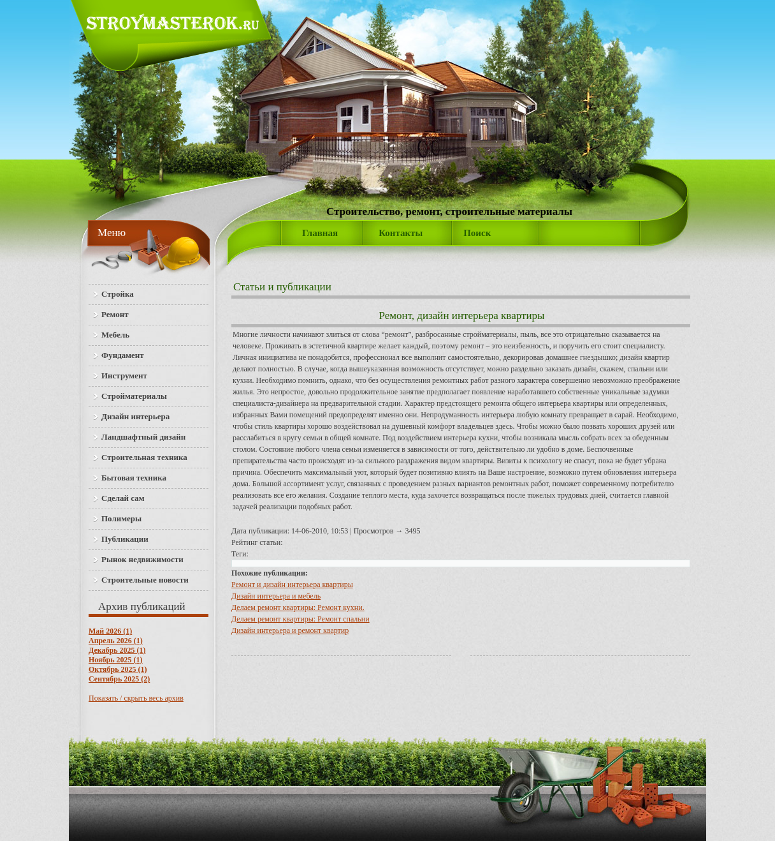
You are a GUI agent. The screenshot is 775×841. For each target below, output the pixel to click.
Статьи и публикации (282, 287)
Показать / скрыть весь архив (136, 698)
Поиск (477, 233)
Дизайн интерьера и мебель (276, 596)
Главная (320, 233)
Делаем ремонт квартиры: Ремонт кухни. (298, 607)
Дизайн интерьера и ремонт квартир (290, 630)
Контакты (401, 233)
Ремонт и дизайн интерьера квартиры (292, 584)
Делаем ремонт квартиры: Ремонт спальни (300, 618)
